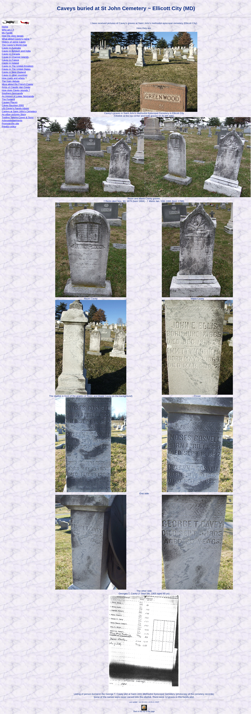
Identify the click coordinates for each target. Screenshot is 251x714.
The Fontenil (8, 99)
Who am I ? (8, 29)
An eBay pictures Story (14, 114)
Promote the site (10, 123)
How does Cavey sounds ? (16, 90)
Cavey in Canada (11, 54)
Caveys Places (9, 102)
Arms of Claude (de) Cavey (16, 87)
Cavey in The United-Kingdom (17, 66)
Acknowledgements (12, 120)
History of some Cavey (14, 42)
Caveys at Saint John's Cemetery (19, 111)
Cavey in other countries (14, 75)
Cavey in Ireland (10, 63)
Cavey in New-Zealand (14, 72)
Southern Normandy (12, 93)
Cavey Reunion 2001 (13, 105)
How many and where (13, 78)
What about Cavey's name (15, 39)
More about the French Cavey (17, 84)
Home (5, 26)
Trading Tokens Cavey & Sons (18, 117)
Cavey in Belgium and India (16, 51)
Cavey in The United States (16, 69)
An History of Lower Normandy (18, 96)
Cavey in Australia (11, 48)
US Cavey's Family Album (15, 108)
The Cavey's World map (14, 45)
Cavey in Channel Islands (15, 57)
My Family (7, 32)
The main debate (11, 81)
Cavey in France (10, 60)
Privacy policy (9, 126)
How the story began (12, 35)
